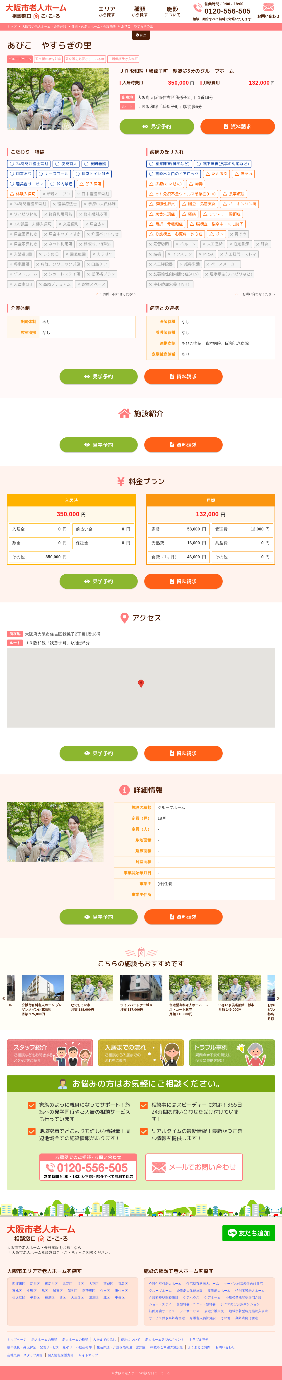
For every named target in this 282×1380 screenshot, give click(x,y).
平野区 (35, 1297)
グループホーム (160, 1290)
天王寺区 (77, 1297)
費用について (130, 1339)
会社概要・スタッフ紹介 (25, 1355)
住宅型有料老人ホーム (202, 1284)
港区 (80, 1284)
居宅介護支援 (214, 1311)
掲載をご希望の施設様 (166, 1347)
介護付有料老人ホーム (165, 1284)
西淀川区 (18, 1284)
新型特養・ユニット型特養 (196, 1304)
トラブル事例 (199, 1339)
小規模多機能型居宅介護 (243, 1297)
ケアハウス (191, 1297)
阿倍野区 (89, 1290)
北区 (107, 1297)
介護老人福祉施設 (203, 1318)
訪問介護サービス (162, 1311)
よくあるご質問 (199, 1347)
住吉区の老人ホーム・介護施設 (94, 26)
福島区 (50, 1297)
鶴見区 (72, 1290)
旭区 (45, 1290)
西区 (63, 1297)
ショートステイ (160, 1304)
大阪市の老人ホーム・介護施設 (44, 26)
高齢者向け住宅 (246, 1318)
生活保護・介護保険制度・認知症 (121, 1347)
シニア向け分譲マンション (240, 1304)
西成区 (108, 1284)
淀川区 (35, 1284)
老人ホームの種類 (44, 1339)
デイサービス (189, 1311)
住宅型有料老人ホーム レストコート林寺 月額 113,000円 (188, 1009)
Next (278, 998)
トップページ (17, 1339)
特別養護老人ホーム (250, 1290)
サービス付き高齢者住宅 (167, 1318)
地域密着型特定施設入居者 (248, 1311)
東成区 (17, 1290)
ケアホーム (212, 1297)
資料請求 (237, 126)
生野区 (32, 1290)
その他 (225, 1318)
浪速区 (94, 1297)
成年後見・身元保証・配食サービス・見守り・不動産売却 (49, 1347)
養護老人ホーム (219, 1290)
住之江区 (18, 1297)
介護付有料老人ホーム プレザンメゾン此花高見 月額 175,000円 (42, 1009)
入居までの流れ (104, 1339)
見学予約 (156, 126)
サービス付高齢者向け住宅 (243, 1284)
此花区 (67, 1284)
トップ (12, 26)
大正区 (94, 1284)
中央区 (120, 1297)
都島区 (123, 1284)
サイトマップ (88, 1355)
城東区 (58, 1290)
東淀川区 (51, 1284)
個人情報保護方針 (61, 1355)
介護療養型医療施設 (163, 1297)
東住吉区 (121, 1290)
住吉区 (105, 1290)
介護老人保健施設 (190, 1290)
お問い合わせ (225, 1347)
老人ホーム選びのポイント (164, 1339)
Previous (3, 998)
